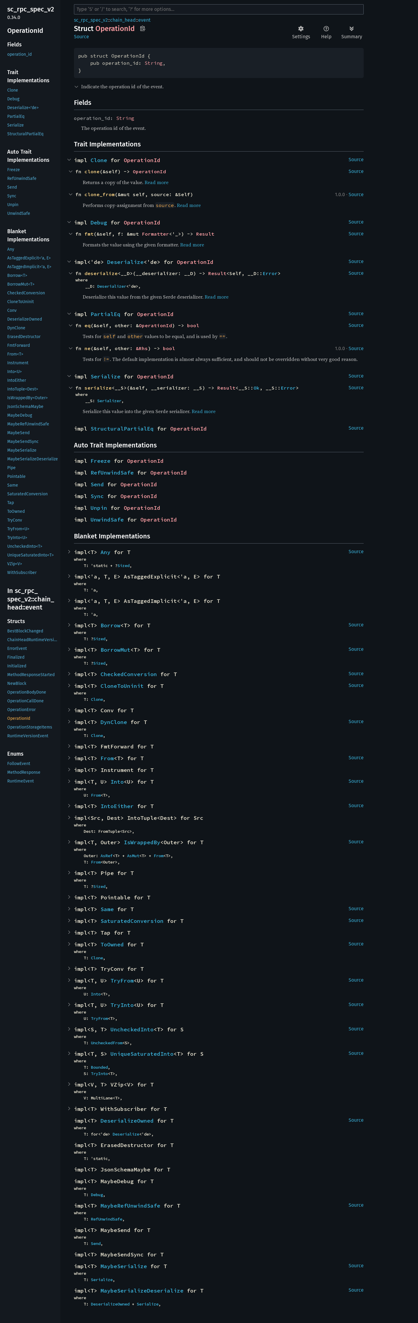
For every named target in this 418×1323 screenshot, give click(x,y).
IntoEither (117, 806)
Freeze (100, 460)
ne (88, 348)
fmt (89, 234)
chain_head (123, 20)
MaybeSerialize (124, 1266)
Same (107, 909)
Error (270, 273)
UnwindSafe (107, 519)
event (144, 20)
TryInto (122, 1005)
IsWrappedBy (142, 842)
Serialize (105, 376)
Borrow (110, 625)
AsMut (133, 855)
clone (92, 171)
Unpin (99, 507)
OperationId (142, 160)
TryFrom (122, 980)
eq (88, 325)
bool (193, 325)
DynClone (114, 722)
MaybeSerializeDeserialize (142, 1290)
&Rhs (142, 348)
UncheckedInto (132, 1029)
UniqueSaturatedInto (142, 1053)
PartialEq (105, 314)
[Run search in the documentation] (219, 9)
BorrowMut (115, 649)
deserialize (101, 273)
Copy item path (143, 28)
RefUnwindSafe (112, 472)
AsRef (107, 855)
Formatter (155, 234)
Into (117, 781)
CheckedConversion (129, 674)
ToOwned (112, 944)
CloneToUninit (122, 685)
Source (81, 36)
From (107, 758)
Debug (99, 222)
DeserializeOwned (127, 1120)
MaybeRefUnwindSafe (130, 1205)
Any (105, 552)
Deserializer (111, 286)
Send (97, 484)
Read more (156, 182)
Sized (123, 565)
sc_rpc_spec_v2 (91, 20)
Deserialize (125, 262)
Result (205, 234)
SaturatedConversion (132, 920)
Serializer (109, 400)
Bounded (99, 1067)
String (154, 63)
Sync (97, 496)
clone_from (100, 194)
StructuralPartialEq (122, 428)
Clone (99, 160)
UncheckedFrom (106, 1043)
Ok (257, 388)
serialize (98, 388)
